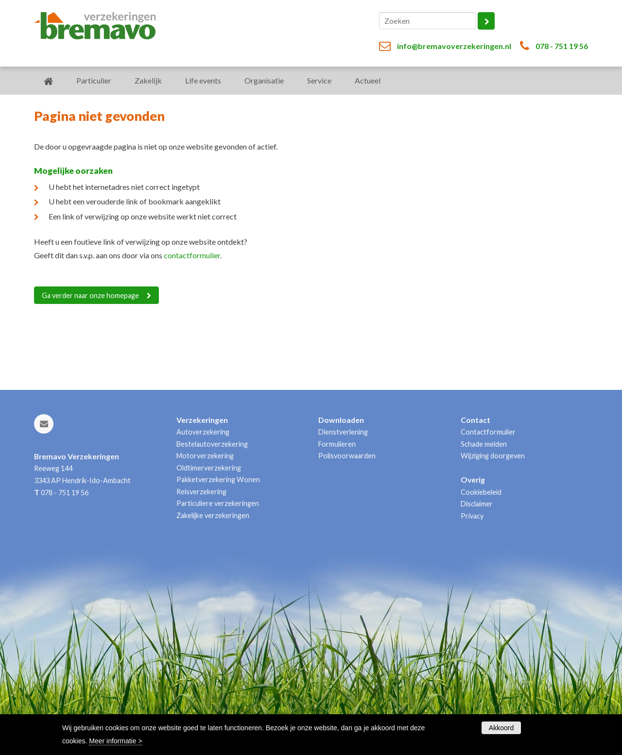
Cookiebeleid (481, 492)
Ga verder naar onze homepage (90, 295)
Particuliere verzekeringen (217, 503)
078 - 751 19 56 (562, 45)
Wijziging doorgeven (493, 456)
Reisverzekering (201, 491)
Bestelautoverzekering (212, 444)
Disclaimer (477, 504)
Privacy (472, 516)
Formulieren (337, 444)
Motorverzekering (205, 456)
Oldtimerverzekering (208, 468)
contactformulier (192, 255)
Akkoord (501, 728)
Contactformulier (488, 432)
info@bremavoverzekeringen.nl (454, 45)
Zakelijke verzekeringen (212, 515)
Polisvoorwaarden (347, 456)
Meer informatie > (115, 741)
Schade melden (484, 444)
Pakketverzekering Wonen (218, 479)
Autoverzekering (202, 432)
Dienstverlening (343, 432)
